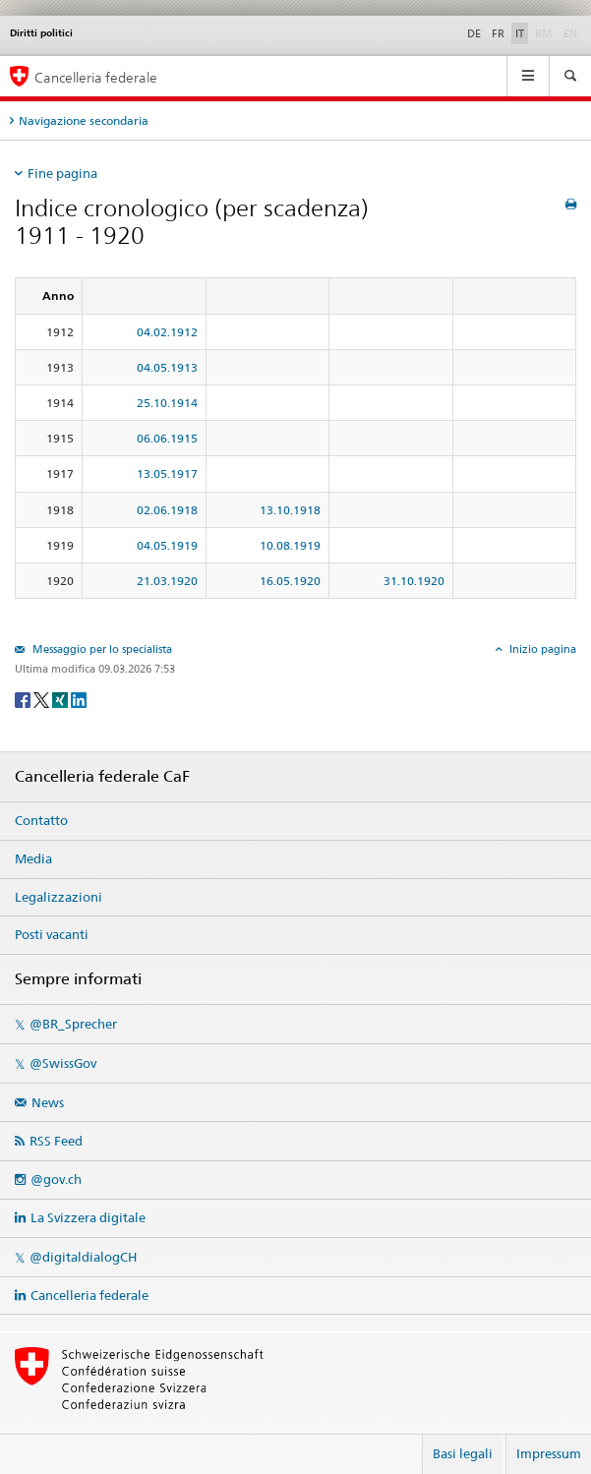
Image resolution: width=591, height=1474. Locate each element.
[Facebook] (24, 698)
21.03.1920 (167, 580)
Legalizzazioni (58, 897)
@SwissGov (63, 1063)
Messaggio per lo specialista (101, 649)
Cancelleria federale (89, 1295)
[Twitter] (42, 698)
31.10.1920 (414, 580)
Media (33, 858)
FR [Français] (498, 33)
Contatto (41, 820)
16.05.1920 (290, 580)
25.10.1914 (167, 402)
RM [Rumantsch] (544, 33)
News (47, 1102)
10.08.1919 (290, 545)
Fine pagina (62, 173)
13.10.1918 (290, 509)
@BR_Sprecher (73, 1024)
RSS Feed (56, 1141)
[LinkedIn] (79, 698)
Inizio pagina (541, 649)
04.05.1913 (167, 367)
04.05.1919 (167, 545)
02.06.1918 (167, 509)
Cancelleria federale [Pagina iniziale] (95, 77)
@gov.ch (56, 1179)
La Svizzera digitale (88, 1217)
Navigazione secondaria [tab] (83, 120)
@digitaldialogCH (83, 1257)
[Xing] (61, 698)
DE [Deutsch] (474, 33)
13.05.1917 (167, 473)
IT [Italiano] (519, 33)
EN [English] (570, 33)
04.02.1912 (167, 331)
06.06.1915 (167, 438)
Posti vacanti (52, 934)
